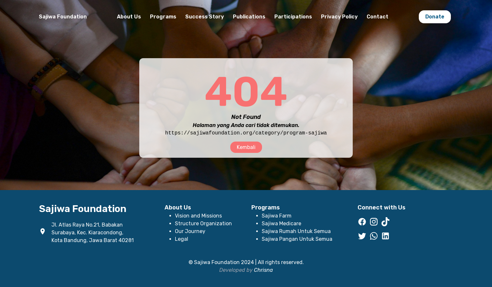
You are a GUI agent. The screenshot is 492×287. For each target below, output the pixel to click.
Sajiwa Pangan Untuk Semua (297, 239)
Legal (181, 239)
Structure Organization (203, 223)
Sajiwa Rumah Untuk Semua (296, 231)
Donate (434, 17)
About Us (129, 17)
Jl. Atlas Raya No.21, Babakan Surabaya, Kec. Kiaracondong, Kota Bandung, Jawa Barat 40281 (92, 232)
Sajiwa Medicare (281, 223)
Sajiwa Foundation (63, 17)
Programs (163, 17)
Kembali (246, 147)
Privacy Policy (339, 17)
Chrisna (263, 270)
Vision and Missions (198, 216)
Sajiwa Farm (277, 216)
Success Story (204, 17)
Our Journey (190, 231)
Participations (293, 17)
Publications (249, 17)
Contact (377, 17)
